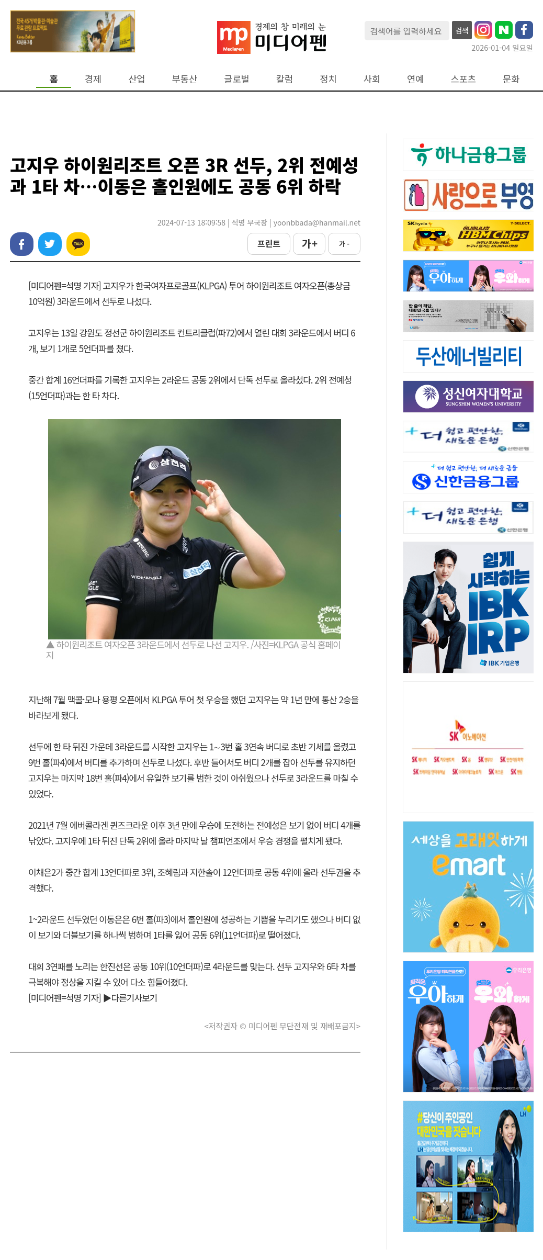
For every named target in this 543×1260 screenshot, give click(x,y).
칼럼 (284, 78)
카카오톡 (78, 244)
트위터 (50, 244)
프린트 (268, 243)
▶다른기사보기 (130, 997)
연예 (415, 78)
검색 (462, 30)
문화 (511, 78)
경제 (93, 78)
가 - (344, 244)
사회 (372, 78)
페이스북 (21, 244)
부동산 (185, 78)
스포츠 (464, 78)
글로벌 (237, 78)
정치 (328, 78)
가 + (309, 243)
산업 (136, 78)
